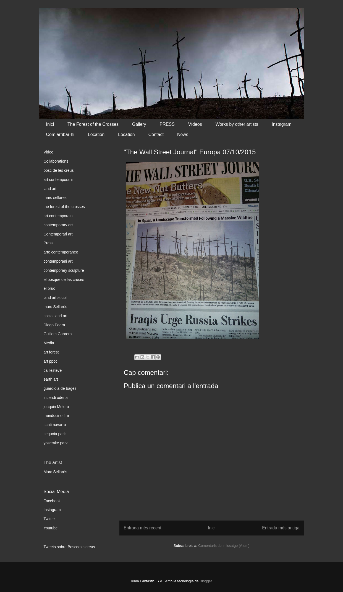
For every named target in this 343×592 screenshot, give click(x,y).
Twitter (49, 519)
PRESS (167, 124)
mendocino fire (56, 415)
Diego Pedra (54, 325)
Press (49, 243)
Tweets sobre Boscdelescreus (69, 547)
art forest (51, 352)
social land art (55, 316)
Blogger (206, 581)
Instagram (281, 124)
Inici (50, 124)
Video (49, 152)
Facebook (52, 501)
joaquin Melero (56, 406)
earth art (51, 379)
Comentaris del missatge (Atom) (224, 546)
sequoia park (55, 434)
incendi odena (56, 397)
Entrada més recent (142, 528)
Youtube (51, 528)
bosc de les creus (59, 170)
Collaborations (56, 161)
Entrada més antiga (280, 528)
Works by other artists (237, 124)
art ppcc (50, 361)
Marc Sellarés (55, 472)
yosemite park (56, 443)
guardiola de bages (60, 388)
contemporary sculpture (64, 270)
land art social (55, 297)
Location (96, 134)
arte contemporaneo (61, 252)
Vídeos (195, 124)
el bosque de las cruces (64, 279)
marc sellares (55, 197)
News (182, 134)
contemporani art (58, 261)
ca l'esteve (53, 370)
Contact (156, 134)
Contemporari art (58, 234)
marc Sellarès (55, 306)
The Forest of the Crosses (93, 124)
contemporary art (58, 225)
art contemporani (58, 179)
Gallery (139, 124)
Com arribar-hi (60, 134)
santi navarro (55, 424)
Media (49, 343)
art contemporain (58, 216)
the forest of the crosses (64, 206)
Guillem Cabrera (58, 334)
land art (50, 188)
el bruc (49, 288)
